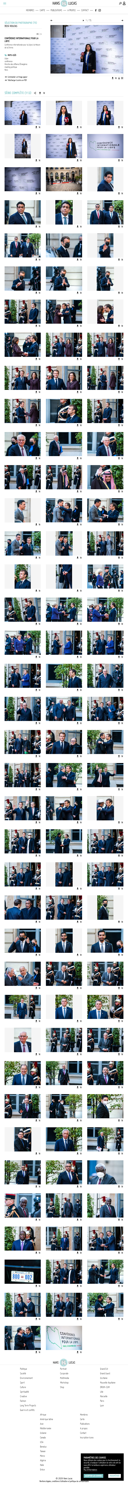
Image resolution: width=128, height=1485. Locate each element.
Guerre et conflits (27, 1410)
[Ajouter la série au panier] (44, 93)
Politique (23, 1368)
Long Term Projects (28, 1405)
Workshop (64, 1382)
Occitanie (103, 1378)
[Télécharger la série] (40, 93)
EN (41, 34)
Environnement (26, 1378)
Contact (85, 10)
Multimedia (64, 1378)
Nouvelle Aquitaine (107, 1382)
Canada (43, 1437)
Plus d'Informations (90, 1470)
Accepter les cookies (93, 1476)
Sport (22, 1382)
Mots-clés (12, 55)
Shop (62, 1387)
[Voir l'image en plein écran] (122, 78)
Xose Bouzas (11, 26)
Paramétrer (114, 1476)
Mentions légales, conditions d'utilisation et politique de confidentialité (64, 1481)
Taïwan (42, 1451)
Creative (23, 1396)
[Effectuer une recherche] (120, 3)
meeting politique (11, 67)
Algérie (43, 1460)
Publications (56, 10)
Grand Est (104, 1368)
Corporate (64, 1373)
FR (37, 34)
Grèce (42, 1469)
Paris (6, 70)
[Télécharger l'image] (112, 78)
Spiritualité (24, 1391)
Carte (42, 10)
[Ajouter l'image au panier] (116, 78)
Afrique (43, 1414)
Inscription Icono (87, 1437)
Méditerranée (45, 1428)
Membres (30, 10)
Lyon (102, 1405)
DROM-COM (105, 1387)
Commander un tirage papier (17, 77)
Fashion (23, 1400)
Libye (6, 58)
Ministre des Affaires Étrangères (16, 64)
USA (41, 1442)
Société (23, 1373)
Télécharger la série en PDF (17, 80)
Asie (41, 1423)
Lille (101, 1391)
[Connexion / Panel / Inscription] (124, 3)
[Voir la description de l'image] (119, 78)
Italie (42, 1465)
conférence (8, 61)
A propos (72, 10)
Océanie (43, 1433)
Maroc (42, 1455)
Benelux (43, 1446)
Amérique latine (46, 1419)
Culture (23, 1387)
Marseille (103, 1396)
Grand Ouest (105, 1373)
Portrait (63, 1368)
